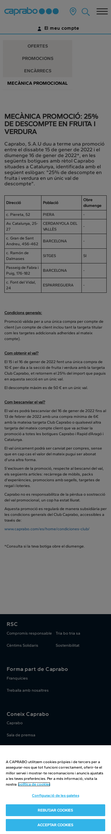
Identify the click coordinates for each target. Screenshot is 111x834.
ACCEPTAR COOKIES (55, 825)
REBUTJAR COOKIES (55, 810)
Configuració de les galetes (55, 795)
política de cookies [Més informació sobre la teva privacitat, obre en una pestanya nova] (34, 784)
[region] (55, 789)
